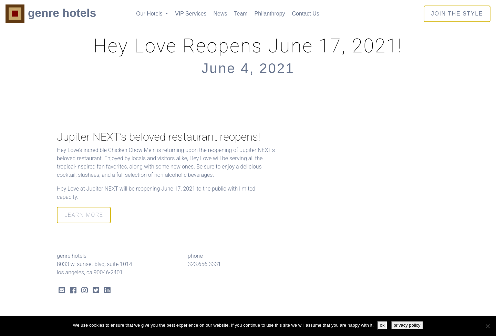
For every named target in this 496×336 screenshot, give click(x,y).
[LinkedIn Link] (107, 291)
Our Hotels (150, 14)
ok (382, 325)
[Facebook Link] (73, 291)
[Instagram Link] (85, 291)
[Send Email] (62, 291)
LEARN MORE (83, 215)
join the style (457, 14)
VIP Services (190, 14)
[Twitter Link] (96, 291)
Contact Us (305, 14)
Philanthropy (270, 14)
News (220, 14)
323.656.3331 (204, 264)
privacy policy (407, 325)
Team (240, 14)
